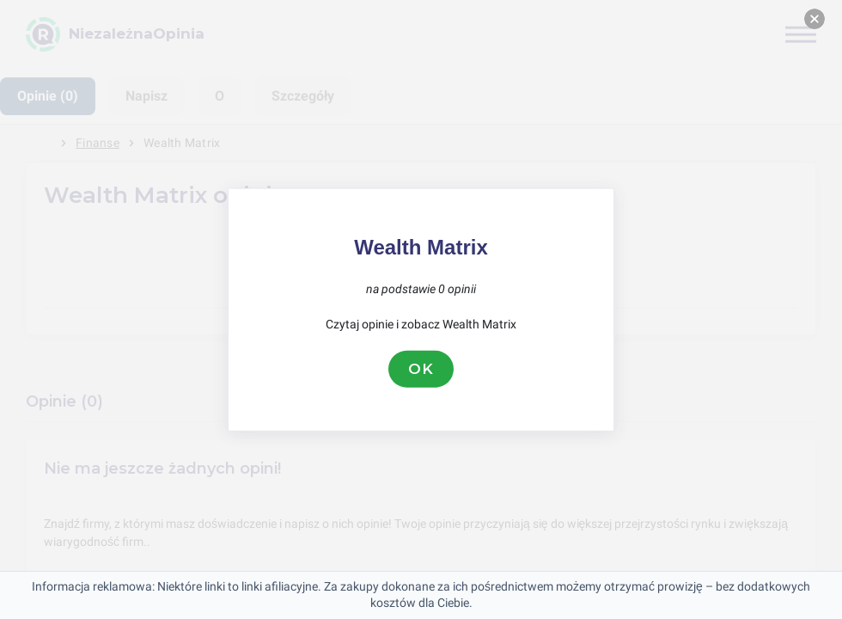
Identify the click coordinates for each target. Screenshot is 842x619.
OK (421, 368)
